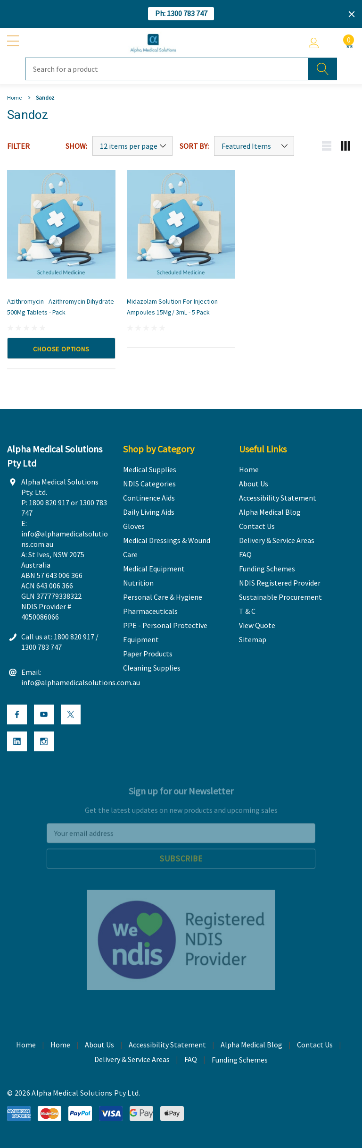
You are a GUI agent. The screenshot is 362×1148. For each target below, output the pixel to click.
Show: (76, 146)
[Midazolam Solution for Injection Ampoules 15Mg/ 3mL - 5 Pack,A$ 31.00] (181, 224)
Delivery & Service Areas (132, 1061)
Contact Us (315, 1046)
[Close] (352, 14)
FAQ (190, 1061)
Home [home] (26, 1046)
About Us (99, 1046)
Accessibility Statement (167, 1046)
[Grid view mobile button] (345, 145)
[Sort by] (254, 146)
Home (60, 1046)
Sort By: (194, 146)
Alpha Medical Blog (251, 1046)
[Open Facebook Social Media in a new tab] (17, 716)
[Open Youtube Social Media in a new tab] (44, 716)
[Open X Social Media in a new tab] (71, 716)
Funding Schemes (240, 1061)
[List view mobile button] (326, 145)
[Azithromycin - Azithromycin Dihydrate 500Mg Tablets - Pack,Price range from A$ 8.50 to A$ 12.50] (61, 224)
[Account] (314, 43)
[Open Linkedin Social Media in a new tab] (17, 743)
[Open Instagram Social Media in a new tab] (44, 743)
